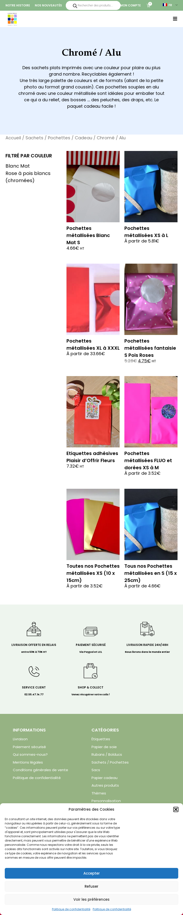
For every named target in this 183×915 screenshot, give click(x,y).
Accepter (91, 873)
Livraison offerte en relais (33, 645)
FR (167, 5)
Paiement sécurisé (91, 645)
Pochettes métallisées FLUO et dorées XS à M (148, 460)
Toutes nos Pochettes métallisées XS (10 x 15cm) (93, 573)
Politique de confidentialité (71, 909)
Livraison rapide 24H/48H (147, 645)
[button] (175, 809)
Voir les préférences (91, 899)
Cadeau (83, 138)
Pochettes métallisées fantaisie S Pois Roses (150, 348)
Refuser (91, 886)
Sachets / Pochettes (47, 138)
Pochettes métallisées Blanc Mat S (88, 235)
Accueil (13, 138)
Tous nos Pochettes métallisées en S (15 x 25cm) (150, 573)
